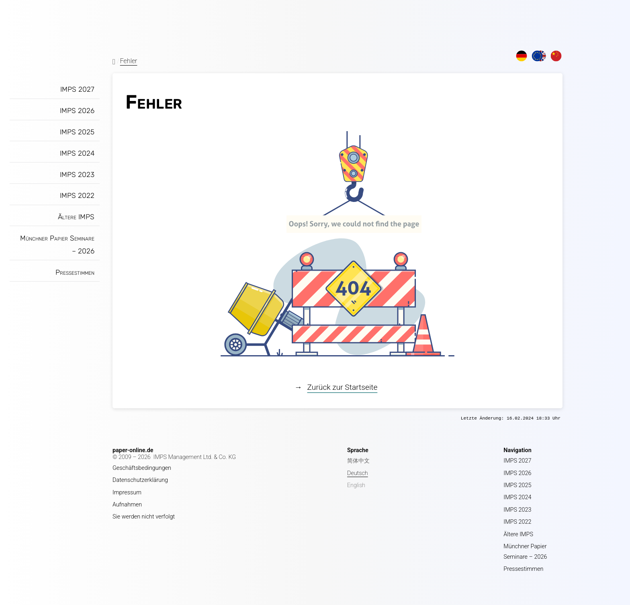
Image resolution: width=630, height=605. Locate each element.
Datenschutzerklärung (140, 480)
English (356, 485)
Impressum (126, 492)
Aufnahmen (127, 504)
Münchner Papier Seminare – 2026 (57, 244)
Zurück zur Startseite (342, 387)
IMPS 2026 (77, 111)
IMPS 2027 (77, 89)
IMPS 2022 (77, 195)
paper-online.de (132, 450)
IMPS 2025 (77, 132)
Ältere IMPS (76, 217)
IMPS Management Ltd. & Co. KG (194, 457)
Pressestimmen (74, 272)
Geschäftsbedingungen (141, 468)
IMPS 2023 (77, 175)
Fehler (128, 61)
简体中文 (358, 460)
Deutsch (357, 473)
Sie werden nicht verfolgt (143, 516)
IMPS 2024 (77, 153)
